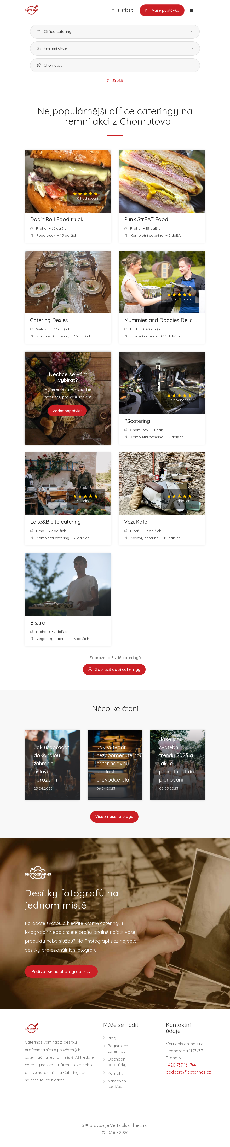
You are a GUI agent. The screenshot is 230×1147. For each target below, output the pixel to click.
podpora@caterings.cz (188, 1072)
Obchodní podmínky (116, 1062)
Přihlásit (121, 10)
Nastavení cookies (117, 1084)
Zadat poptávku (67, 411)
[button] (115, 32)
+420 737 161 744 (181, 1065)
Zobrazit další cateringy (114, 669)
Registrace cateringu (117, 1049)
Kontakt (115, 1073)
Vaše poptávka (161, 10)
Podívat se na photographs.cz (61, 972)
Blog (111, 1038)
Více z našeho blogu (114, 817)
